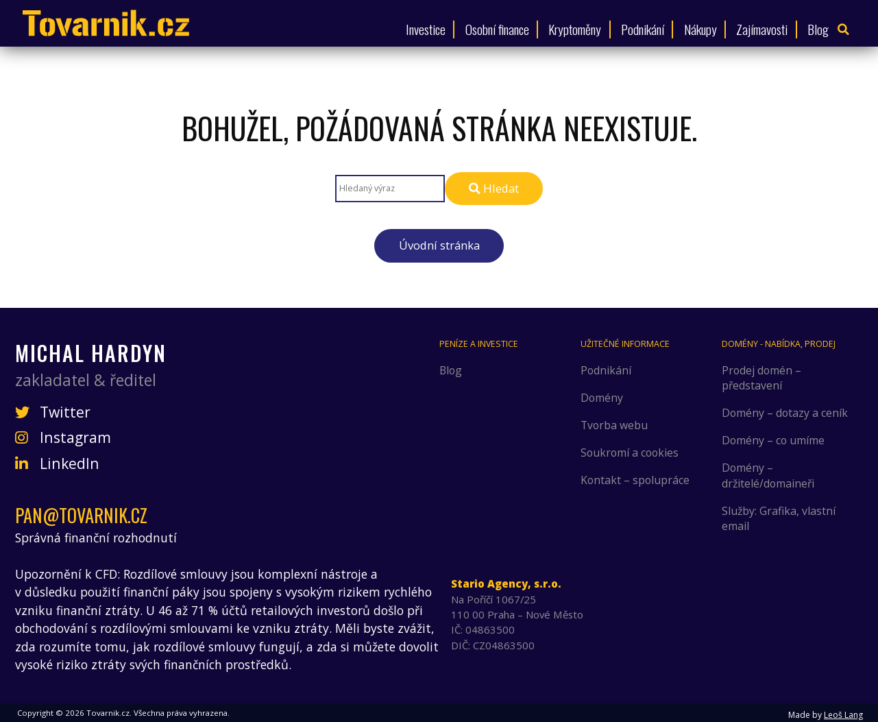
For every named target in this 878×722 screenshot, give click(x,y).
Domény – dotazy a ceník (785, 412)
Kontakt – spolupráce (635, 480)
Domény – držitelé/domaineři (768, 475)
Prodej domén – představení (761, 378)
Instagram (63, 437)
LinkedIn (57, 463)
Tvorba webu (614, 425)
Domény (602, 397)
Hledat (494, 188)
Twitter (52, 412)
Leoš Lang (843, 715)
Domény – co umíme (773, 440)
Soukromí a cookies (630, 452)
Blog (818, 29)
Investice (426, 29)
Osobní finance (497, 29)
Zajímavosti (762, 29)
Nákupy (700, 29)
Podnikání (642, 29)
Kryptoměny (574, 29)
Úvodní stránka (439, 245)
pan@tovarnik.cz (81, 515)
